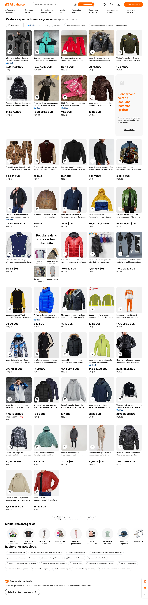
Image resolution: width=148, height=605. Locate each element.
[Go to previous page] (54, 518)
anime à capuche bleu (127, 563)
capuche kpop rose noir (16, 553)
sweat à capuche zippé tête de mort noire (46, 553)
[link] (145, 581)
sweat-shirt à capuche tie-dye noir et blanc (106, 553)
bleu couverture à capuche (17, 569)
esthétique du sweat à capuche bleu (100, 563)
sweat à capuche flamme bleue (53, 563)
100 (89, 518)
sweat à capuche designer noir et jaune (21, 558)
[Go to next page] (94, 518)
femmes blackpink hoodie (51, 558)
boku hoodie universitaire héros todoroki (114, 569)
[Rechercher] (86, 4)
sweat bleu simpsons (40, 569)
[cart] (112, 5)
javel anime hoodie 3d (97, 558)
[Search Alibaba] (53, 4)
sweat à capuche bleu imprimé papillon (21, 563)
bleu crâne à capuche (63, 569)
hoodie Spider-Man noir (75, 553)
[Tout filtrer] (13, 25)
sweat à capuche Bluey (85, 569)
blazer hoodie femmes (75, 558)
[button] (75, 4)
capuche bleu (76, 563)
